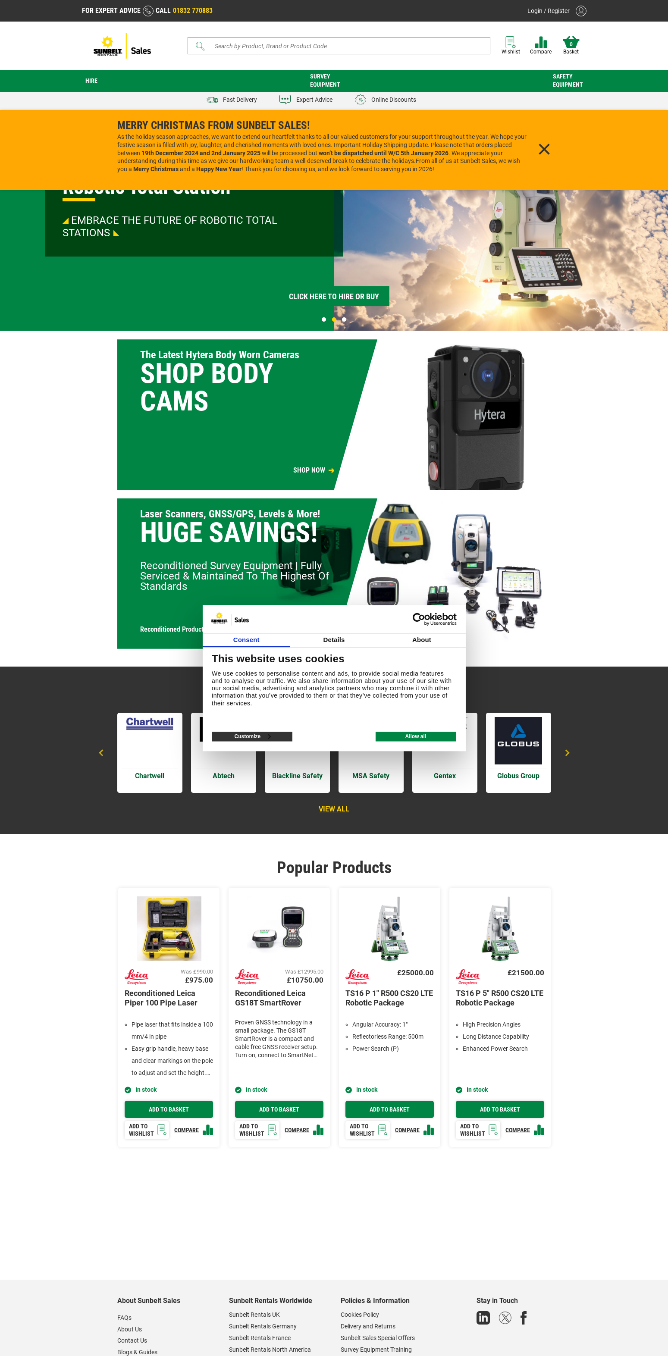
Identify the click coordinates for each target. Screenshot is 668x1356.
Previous (102, 752)
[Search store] (342, 46)
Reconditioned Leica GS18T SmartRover (270, 998)
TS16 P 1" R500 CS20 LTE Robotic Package (389, 998)
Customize (253, 736)
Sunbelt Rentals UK (254, 1314)
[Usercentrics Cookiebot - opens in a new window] (419, 619)
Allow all (415, 736)
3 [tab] (344, 319)
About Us (129, 1329)
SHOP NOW (309, 470)
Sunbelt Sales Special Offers (378, 1337)
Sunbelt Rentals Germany (263, 1326)
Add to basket (169, 1109)
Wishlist (511, 45)
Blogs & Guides (137, 1352)
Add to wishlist (148, 1130)
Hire (91, 80)
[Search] (339, 45)
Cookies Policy (360, 1314)
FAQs (124, 1317)
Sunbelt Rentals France (260, 1337)
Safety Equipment (568, 80)
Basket (571, 45)
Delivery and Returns (368, 1326)
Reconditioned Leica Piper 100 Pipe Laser (161, 998)
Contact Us (132, 1340)
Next (566, 752)
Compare (541, 45)
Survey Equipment (325, 80)
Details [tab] (334, 639)
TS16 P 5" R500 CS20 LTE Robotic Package (499, 998)
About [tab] (421, 639)
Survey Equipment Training (376, 1349)
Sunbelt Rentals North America (270, 1349)
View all (334, 809)
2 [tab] (334, 319)
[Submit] (200, 46)
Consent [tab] (246, 639)
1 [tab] (324, 319)
